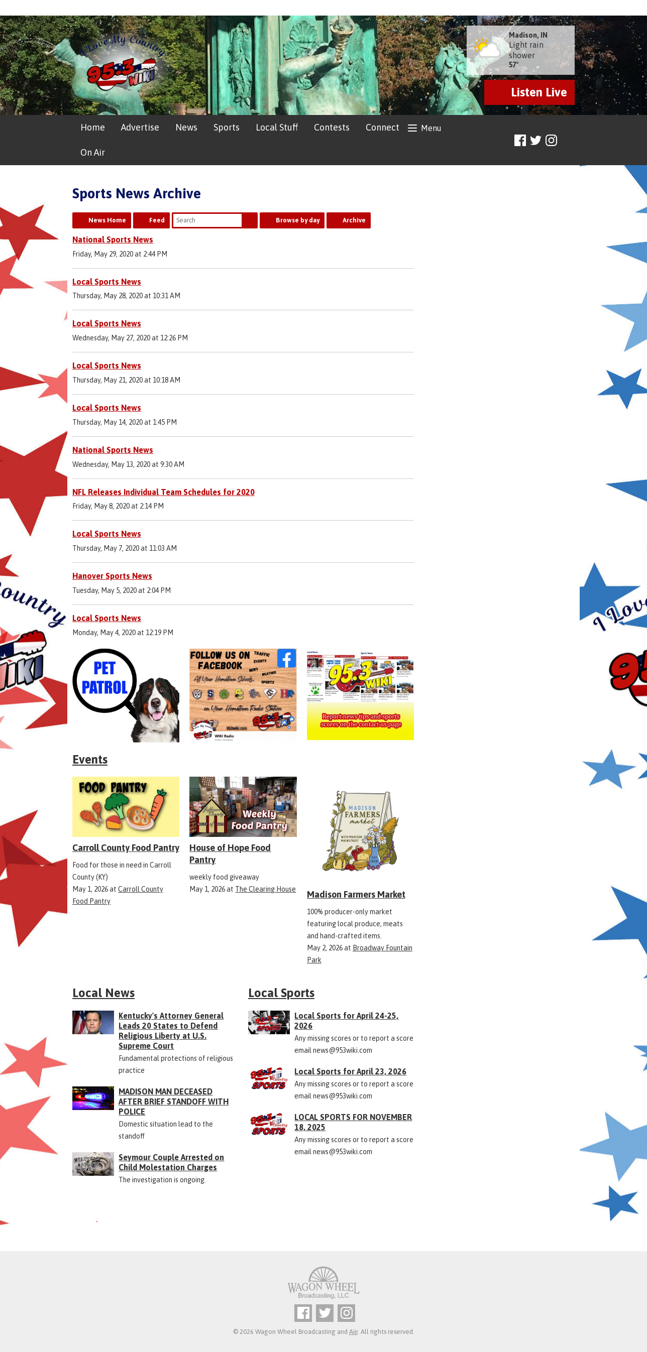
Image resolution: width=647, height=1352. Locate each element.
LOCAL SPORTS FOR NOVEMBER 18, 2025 (353, 1122)
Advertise (140, 127)
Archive (354, 220)
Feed (157, 220)
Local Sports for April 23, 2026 (350, 1071)
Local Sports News (106, 281)
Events (89, 759)
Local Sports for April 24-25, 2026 (346, 1020)
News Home (107, 220)
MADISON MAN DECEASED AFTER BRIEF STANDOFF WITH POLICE (174, 1101)
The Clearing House (265, 889)
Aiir (353, 1331)
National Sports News (112, 239)
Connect (382, 127)
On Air (92, 152)
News (186, 127)
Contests (332, 127)
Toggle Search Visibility (568, 141)
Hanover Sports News (112, 575)
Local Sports (281, 993)
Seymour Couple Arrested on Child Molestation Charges (171, 1162)
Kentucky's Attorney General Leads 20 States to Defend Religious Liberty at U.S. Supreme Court (171, 1030)
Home (92, 127)
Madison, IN (528, 35)
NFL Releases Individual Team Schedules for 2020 (163, 492)
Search (250, 220)
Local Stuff (277, 127)
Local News (103, 993)
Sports (226, 127)
